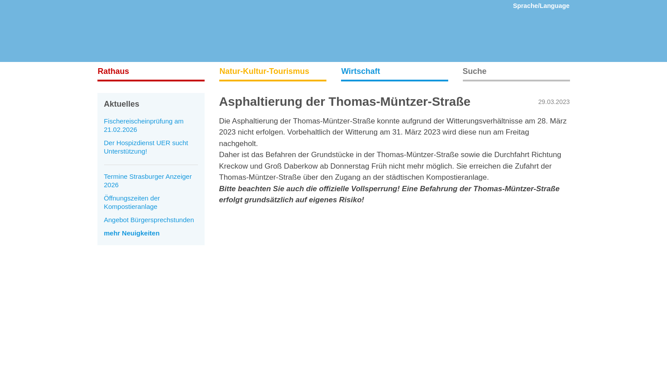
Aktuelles (110, 295)
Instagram (356, 281)
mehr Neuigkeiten (132, 233)
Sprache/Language (541, 5)
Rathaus (113, 71)
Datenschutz (237, 295)
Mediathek (112, 309)
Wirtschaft (360, 71)
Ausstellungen (118, 338)
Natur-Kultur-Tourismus (265, 71)
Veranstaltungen (121, 324)
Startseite (111, 281)
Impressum (235, 281)
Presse (229, 309)
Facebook (355, 295)
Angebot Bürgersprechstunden (149, 220)
